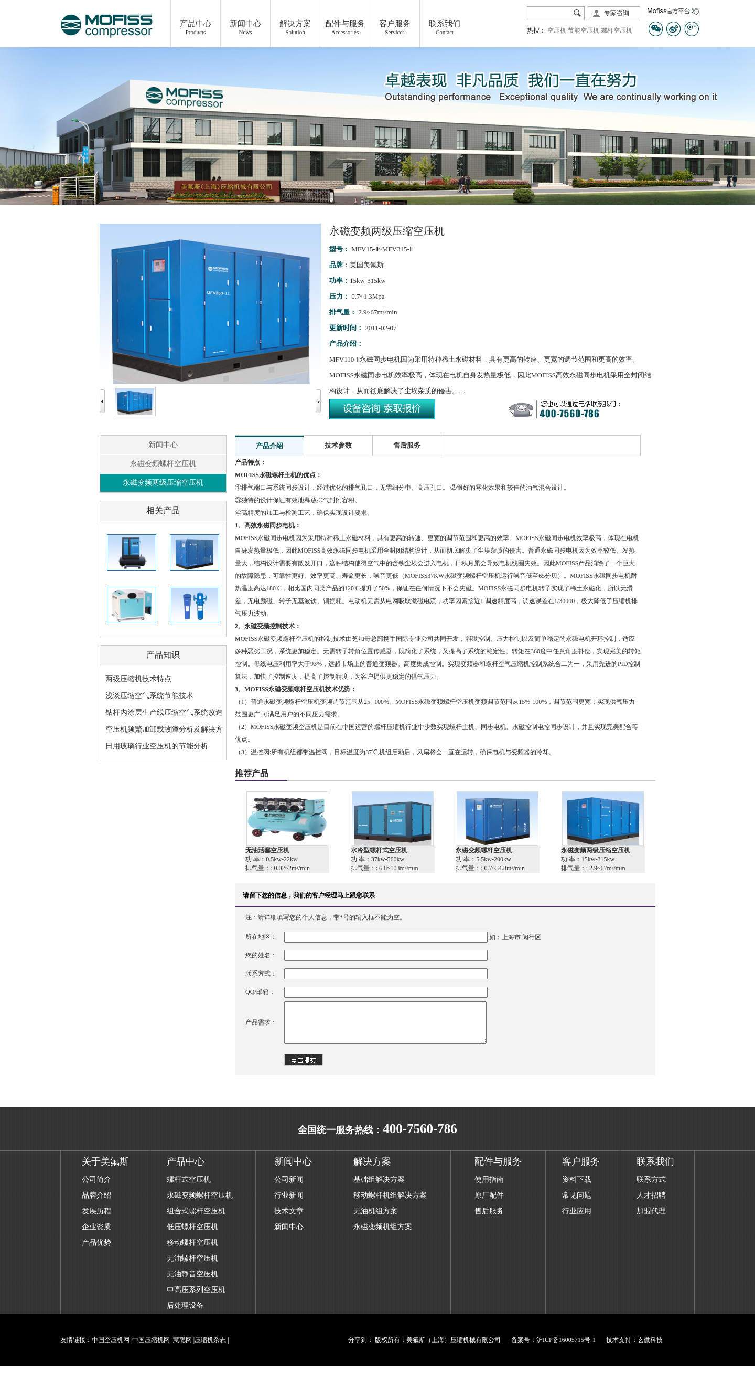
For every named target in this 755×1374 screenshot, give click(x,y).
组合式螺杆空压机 (196, 1219)
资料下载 (576, 1187)
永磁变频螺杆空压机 (163, 464)
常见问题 (576, 1203)
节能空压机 (583, 30)
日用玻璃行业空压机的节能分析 (156, 746)
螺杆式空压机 (189, 1187)
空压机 (556, 30)
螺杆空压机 (616, 30)
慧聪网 (182, 1347)
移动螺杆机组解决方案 (390, 1203)
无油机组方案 (375, 1219)
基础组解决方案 (379, 1187)
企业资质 (96, 1235)
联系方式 (651, 1187)
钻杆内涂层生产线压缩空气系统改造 (164, 712)
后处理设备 (185, 1313)
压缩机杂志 (210, 1347)
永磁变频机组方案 (382, 1235)
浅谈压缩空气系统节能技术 (149, 696)
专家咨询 (616, 13)
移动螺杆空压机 (192, 1250)
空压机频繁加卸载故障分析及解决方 (164, 729)
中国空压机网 (111, 1347)
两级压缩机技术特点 (138, 679)
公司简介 (96, 1187)
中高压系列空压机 (196, 1298)
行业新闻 (289, 1203)
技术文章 (289, 1219)
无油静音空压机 (192, 1282)
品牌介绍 (96, 1203)
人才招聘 (651, 1203)
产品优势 (96, 1250)
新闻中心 (163, 445)
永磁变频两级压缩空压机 (163, 483)
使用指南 (489, 1187)
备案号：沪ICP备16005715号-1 (553, 1347)
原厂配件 (489, 1203)
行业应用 (576, 1219)
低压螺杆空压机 (192, 1235)
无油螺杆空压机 (192, 1266)
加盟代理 (651, 1219)
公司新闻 (289, 1187)
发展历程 (96, 1219)
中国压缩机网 (151, 1347)
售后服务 (489, 1219)
